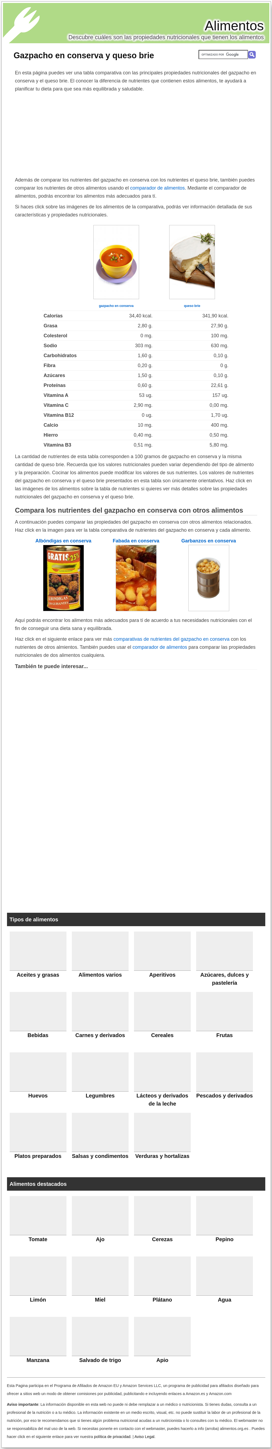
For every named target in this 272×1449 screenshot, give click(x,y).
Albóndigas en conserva (63, 541)
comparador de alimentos (157, 188)
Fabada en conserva (136, 541)
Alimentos (234, 25)
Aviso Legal (144, 1436)
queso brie (192, 306)
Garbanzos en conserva (208, 541)
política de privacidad (112, 1436)
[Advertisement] (136, 133)
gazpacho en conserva (116, 306)
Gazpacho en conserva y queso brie (84, 55)
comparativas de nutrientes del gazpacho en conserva (171, 639)
